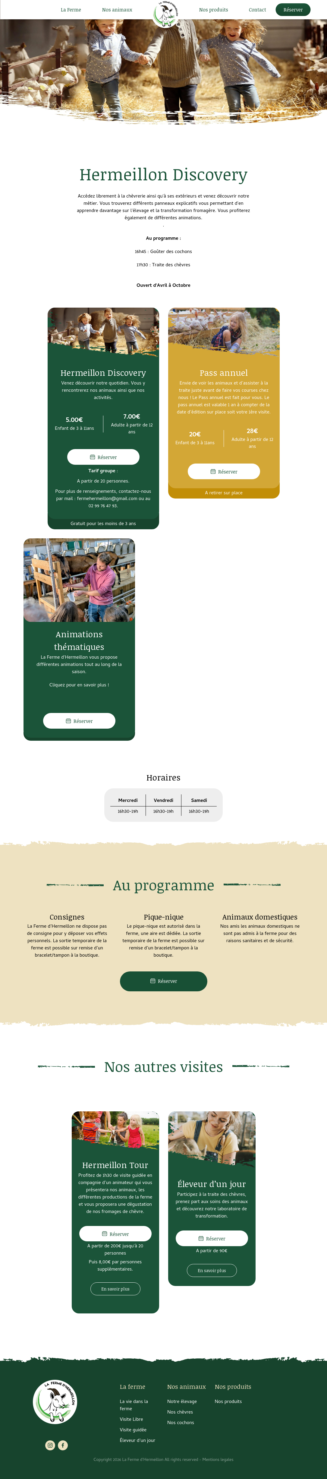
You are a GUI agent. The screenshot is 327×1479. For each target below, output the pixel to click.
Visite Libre (131, 1420)
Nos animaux (117, 9)
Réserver (293, 9)
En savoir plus (115, 1289)
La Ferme (71, 9)
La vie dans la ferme (134, 1405)
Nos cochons (180, 1423)
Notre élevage (182, 1402)
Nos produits (213, 9)
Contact (257, 9)
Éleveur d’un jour (138, 1441)
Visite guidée (133, 1430)
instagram (50, 1445)
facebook (63, 1445)
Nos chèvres (180, 1413)
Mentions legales (217, 1460)
